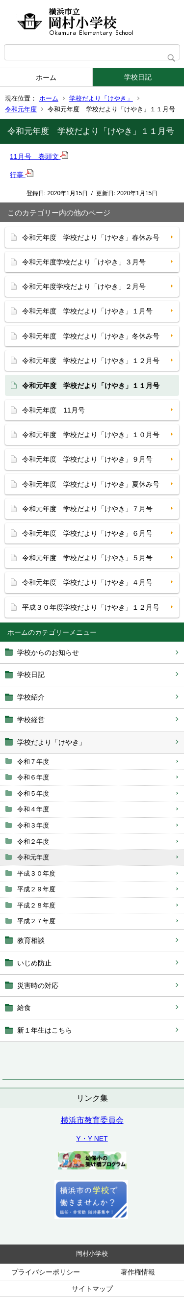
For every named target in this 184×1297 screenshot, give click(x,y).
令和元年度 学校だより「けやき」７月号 (87, 509)
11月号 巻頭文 (39, 156)
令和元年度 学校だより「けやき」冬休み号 (90, 336)
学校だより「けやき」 (101, 98)
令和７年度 (33, 761)
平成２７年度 (36, 921)
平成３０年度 (36, 873)
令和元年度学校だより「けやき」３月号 (84, 262)
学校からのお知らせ (48, 652)
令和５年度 (33, 793)
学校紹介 (31, 697)
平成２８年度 (36, 905)
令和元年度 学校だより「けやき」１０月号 (90, 435)
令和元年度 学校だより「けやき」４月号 (87, 582)
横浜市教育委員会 (92, 1120)
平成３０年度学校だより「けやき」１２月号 (90, 607)
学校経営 (31, 720)
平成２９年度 (36, 889)
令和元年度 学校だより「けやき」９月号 (87, 459)
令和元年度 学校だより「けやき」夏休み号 (90, 484)
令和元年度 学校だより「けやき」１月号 (87, 311)
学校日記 (138, 77)
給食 (24, 1008)
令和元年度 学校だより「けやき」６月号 (87, 533)
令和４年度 (33, 809)
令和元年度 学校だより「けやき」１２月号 (90, 360)
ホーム (46, 77)
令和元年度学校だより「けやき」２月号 (84, 286)
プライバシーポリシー (45, 1272)
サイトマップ (92, 1289)
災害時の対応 (37, 985)
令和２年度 (33, 841)
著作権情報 (138, 1272)
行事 (21, 175)
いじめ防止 (34, 963)
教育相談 (31, 940)
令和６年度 (33, 777)
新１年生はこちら (44, 1030)
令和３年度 (33, 825)
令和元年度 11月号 (53, 410)
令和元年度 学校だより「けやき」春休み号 (90, 237)
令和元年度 (21, 109)
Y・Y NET (91, 1138)
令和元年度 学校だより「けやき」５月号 (87, 558)
